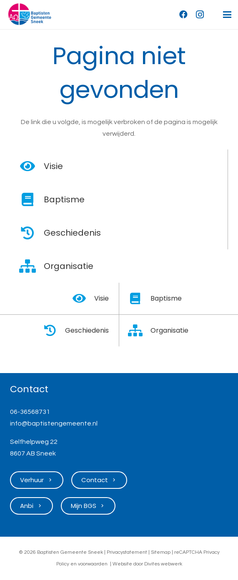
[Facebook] (183, 14)
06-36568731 (30, 411)
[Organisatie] (32, 266)
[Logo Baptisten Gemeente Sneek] (30, 14)
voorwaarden (93, 564)
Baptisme (64, 199)
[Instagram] (200, 14)
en (73, 564)
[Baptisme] (32, 199)
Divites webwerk (163, 564)
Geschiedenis (72, 233)
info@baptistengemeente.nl (54, 423)
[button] (227, 14)
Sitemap (160, 552)
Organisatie (68, 266)
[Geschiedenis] (32, 232)
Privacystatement (127, 552)
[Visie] (32, 166)
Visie (53, 166)
